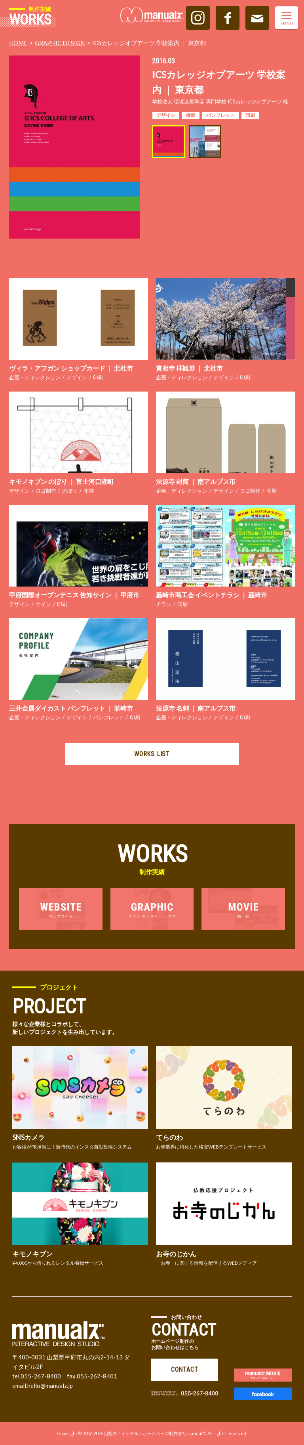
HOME (18, 42)
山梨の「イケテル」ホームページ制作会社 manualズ (155, 1433)
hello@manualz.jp (50, 1385)
